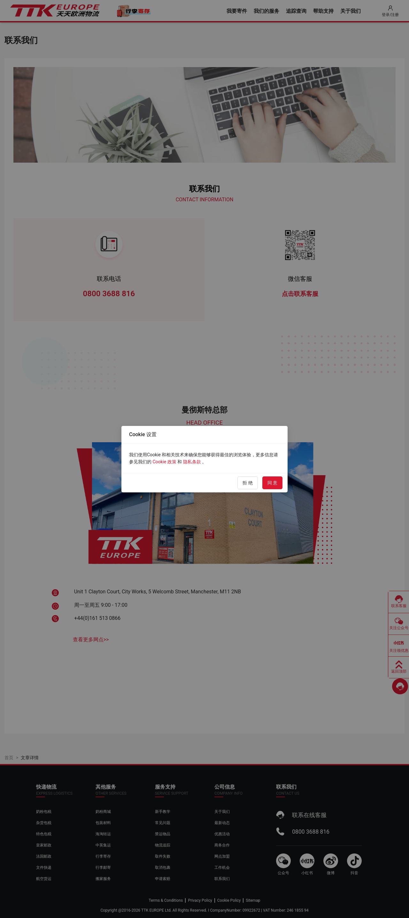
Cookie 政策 (164, 461)
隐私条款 (192, 461)
